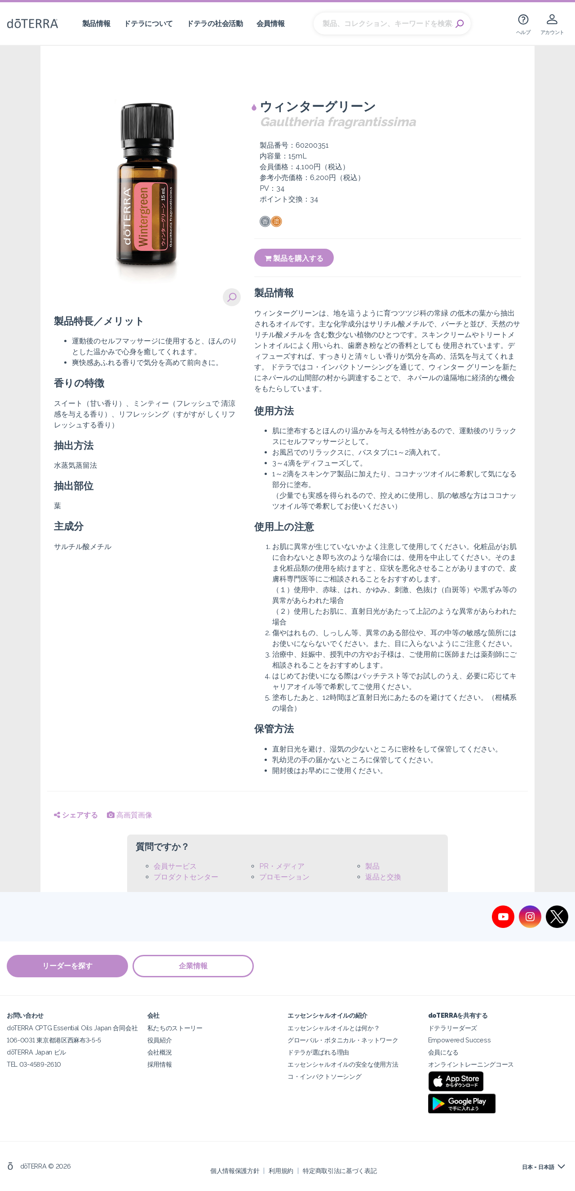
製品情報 (96, 23)
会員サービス (175, 866)
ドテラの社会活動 (214, 23)
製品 (372, 866)
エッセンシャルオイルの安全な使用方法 (343, 1064)
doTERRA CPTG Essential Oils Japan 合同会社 (72, 1028)
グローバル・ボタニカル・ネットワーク (343, 1040)
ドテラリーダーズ (453, 1028)
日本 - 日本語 (538, 1167)
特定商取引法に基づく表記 (339, 1170)
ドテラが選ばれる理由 (318, 1052)
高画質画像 (129, 815)
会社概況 (159, 1052)
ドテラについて (148, 23)
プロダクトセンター (186, 877)
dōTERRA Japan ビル (36, 1052)
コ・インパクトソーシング (324, 1076)
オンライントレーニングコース (471, 1064)
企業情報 (193, 966)
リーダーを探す (67, 966)
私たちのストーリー (175, 1028)
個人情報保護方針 (235, 1170)
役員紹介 (159, 1040)
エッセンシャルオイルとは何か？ (334, 1028)
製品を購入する (294, 258)
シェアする (76, 815)
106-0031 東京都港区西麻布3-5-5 (54, 1040)
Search (459, 24)
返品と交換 (383, 877)
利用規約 (281, 1170)
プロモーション (284, 877)
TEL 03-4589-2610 (34, 1064)
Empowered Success (459, 1040)
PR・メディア (282, 866)
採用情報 (159, 1064)
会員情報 (271, 23)
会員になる (443, 1052)
